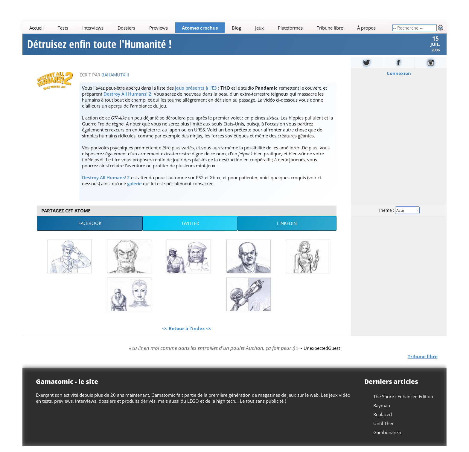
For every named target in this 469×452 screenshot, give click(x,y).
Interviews (92, 28)
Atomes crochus (200, 28)
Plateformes (290, 28)
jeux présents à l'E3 (196, 93)
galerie (134, 189)
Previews (158, 28)
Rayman (381, 411)
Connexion (398, 79)
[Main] (207, 27)
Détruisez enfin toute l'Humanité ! (99, 47)
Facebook (89, 229)
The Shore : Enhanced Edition (403, 402)
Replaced (382, 420)
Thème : (398, 215)
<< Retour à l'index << (186, 334)
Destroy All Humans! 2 (127, 99)
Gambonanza (387, 438)
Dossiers (126, 28)
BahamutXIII (115, 80)
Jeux (259, 28)
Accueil (37, 28)
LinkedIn (287, 229)
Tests (63, 28)
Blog (236, 28)
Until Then (384, 429)
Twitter (190, 229)
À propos (366, 28)
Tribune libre (330, 28)
